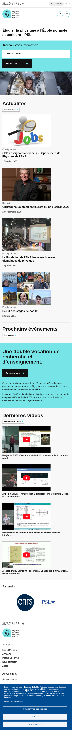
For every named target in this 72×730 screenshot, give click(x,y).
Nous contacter (9, 662)
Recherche (60, 14)
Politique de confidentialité (13, 701)
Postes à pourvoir (10, 658)
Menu (67, 14)
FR (67, 4)
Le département (9, 650)
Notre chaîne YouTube (12, 421)
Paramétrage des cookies (35, 709)
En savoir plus (13, 373)
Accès (5, 666)
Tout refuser (35, 717)
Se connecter (58, 4)
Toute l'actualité (10, 109)
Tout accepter (35, 724)
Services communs (11, 679)
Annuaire (6, 654)
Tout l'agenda (9, 335)
